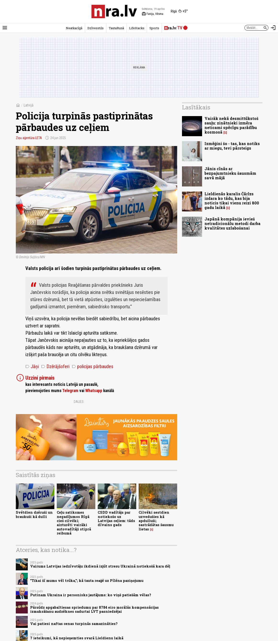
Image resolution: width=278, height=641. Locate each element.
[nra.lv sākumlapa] (114, 11)
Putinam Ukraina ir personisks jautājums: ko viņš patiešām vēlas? (90, 595)
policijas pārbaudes (92, 366)
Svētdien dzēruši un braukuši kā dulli (34, 514)
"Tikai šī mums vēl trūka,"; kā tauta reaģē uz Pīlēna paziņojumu (86, 580)
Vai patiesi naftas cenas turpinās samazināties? (74, 623)
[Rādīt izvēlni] (5, 28)
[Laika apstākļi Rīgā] (179, 11)
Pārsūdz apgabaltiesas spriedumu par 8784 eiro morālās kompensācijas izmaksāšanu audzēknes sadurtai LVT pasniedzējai (94, 609)
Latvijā (28, 105)
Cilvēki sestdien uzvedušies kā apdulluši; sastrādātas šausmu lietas (156, 520)
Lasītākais (196, 107)
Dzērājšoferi (55, 366)
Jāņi (32, 366)
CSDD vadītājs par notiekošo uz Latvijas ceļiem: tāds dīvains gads (116, 518)
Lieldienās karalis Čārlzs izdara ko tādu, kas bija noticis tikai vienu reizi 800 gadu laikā (231, 200)
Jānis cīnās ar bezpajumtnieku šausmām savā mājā (230, 173)
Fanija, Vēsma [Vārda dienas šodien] (152, 13)
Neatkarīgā (74, 28)
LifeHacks (136, 28)
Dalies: (79, 402)
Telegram (70, 390)
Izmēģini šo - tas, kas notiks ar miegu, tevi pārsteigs (232, 146)
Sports (154, 28)
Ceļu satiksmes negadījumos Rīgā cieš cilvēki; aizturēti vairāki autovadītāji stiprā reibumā (74, 522)
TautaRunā (116, 28)
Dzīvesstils (95, 28)
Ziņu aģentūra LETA (29, 138)
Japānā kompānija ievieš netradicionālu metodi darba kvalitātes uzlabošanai (232, 223)
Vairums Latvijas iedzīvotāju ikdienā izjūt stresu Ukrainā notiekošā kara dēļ (100, 566)
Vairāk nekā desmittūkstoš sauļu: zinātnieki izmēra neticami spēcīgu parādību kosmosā (231, 125)
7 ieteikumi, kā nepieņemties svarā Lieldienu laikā (76, 638)
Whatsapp (93, 390)
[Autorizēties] (273, 28)
